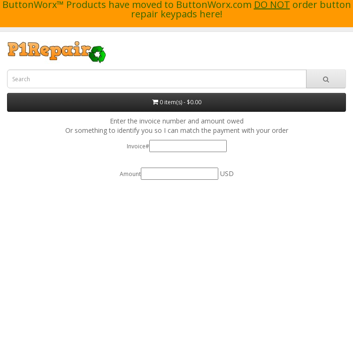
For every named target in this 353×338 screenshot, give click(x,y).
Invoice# (138, 146)
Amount (130, 174)
